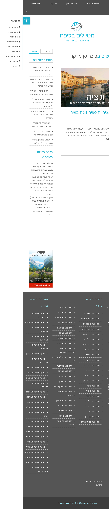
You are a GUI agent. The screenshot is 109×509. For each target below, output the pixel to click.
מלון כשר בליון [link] (43, 307)
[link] (3, 21)
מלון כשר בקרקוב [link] (42, 405)
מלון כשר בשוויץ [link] (43, 416)
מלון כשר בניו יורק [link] (42, 343)
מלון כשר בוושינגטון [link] (68, 380)
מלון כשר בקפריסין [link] (42, 400)
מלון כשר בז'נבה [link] (70, 396)
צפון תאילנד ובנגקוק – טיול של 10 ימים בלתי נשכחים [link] (18, 114)
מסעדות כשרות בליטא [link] (13, 397)
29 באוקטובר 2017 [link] (99, 123)
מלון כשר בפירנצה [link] (42, 366)
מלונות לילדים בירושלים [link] (94, 345)
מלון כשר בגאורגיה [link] (69, 365)
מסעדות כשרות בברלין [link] (12, 354)
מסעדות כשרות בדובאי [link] (12, 367)
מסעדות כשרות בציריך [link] (13, 447)
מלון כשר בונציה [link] (70, 391)
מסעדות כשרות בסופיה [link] (12, 426)
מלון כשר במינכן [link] (43, 333)
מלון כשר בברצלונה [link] (68, 360)
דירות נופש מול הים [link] (96, 373)
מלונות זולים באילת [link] (96, 312)
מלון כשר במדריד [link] (42, 312)
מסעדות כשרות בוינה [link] (13, 373)
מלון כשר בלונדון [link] (70, 417)
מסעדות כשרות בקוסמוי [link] (12, 452)
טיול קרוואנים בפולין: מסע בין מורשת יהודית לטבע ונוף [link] (19, 102)
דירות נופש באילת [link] (96, 317)
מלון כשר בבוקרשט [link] (68, 344)
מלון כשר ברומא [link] (43, 411)
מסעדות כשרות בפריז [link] (13, 442)
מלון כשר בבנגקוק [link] (69, 349)
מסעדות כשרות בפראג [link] (12, 436)
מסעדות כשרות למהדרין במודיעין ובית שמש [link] (97, 435)
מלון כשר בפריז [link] (43, 376)
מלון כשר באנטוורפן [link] (68, 324)
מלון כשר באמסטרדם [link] (68, 319)
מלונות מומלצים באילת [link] (94, 307)
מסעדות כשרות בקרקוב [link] (12, 457)
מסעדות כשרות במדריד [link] (12, 402)
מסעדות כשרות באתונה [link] (12, 322)
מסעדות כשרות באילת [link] (94, 323)
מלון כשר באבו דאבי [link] (68, 313)
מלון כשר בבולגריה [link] (69, 339)
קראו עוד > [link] (99, 148)
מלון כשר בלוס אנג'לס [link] (67, 422)
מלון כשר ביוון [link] (71, 411)
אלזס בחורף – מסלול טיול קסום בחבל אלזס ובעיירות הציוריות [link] (18, 82)
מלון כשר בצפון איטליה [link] (40, 386)
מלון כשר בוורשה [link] (69, 375)
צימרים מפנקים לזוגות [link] (94, 387)
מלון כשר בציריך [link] (43, 381)
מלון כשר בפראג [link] (43, 371)
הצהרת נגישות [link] (101, 481)
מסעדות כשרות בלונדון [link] (12, 392)
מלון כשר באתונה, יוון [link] (68, 329)
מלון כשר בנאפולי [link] (42, 338)
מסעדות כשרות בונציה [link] (13, 378)
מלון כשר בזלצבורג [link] (69, 401)
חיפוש (11, 51)
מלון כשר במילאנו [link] (42, 328)
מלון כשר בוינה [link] (70, 386)
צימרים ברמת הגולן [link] (96, 401)
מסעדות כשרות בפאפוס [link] (12, 431)
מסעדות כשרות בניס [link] (13, 421)
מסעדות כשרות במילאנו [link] (12, 407)
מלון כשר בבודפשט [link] (69, 334)
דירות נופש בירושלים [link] (95, 350)
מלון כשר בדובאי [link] (70, 370)
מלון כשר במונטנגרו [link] (41, 317)
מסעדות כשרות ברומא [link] (12, 462)
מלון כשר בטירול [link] (70, 406)
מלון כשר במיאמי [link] (42, 323)
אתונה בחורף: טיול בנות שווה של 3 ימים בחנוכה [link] (20, 70)
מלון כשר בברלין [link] (70, 355)
